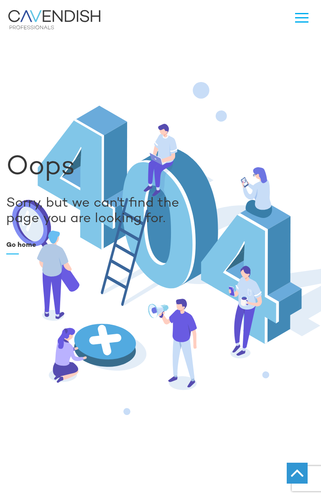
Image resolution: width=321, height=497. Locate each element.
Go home (21, 244)
